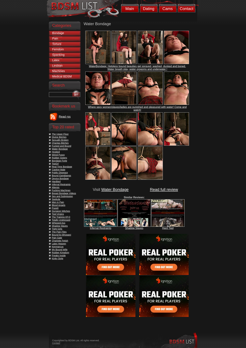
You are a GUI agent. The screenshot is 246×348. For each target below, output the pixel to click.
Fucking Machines (61, 190)
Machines (58, 71)
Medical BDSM (62, 76)
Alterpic (56, 187)
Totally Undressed (61, 220)
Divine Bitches (59, 137)
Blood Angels (58, 205)
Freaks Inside (59, 255)
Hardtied (56, 181)
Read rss (65, 116)
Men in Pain (58, 202)
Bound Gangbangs (61, 175)
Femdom (58, 49)
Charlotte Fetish (60, 240)
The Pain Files (59, 232)
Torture (56, 44)
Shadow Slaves (134, 228)
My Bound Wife (60, 249)
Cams (167, 8)
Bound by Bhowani (61, 234)
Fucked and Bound (61, 146)
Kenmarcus (58, 246)
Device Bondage (60, 178)
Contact (186, 8)
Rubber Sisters (59, 157)
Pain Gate (57, 237)
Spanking (58, 54)
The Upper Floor (60, 134)
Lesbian (57, 65)
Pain (55, 38)
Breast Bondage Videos (64, 193)
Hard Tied (168, 228)
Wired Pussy (58, 155)
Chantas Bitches (60, 143)
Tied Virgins (58, 214)
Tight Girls (57, 229)
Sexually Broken (60, 140)
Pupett (55, 208)
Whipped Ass (58, 223)
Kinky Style (57, 258)
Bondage (58, 33)
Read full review (164, 189)
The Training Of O (61, 217)
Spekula (56, 199)
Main (129, 8)
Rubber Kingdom (60, 252)
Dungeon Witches (61, 211)
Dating (148, 8)
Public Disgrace (60, 172)
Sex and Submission (62, 196)
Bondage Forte (59, 160)
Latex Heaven (59, 243)
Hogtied (56, 152)
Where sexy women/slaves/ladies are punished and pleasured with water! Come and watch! (137, 108)
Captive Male (58, 169)
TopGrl (55, 163)
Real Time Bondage (62, 166)
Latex (55, 60)
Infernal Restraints (100, 228)
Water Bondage (115, 189)
